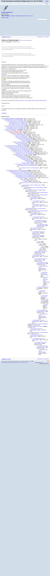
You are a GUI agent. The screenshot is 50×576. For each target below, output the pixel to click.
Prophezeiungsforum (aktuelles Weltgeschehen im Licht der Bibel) (13, 362)
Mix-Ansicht (46, 36)
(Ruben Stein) (30, 15)
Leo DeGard (7, 15)
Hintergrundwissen (20, 155)
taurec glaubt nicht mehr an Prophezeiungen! (13, 118)
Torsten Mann (12, 15)
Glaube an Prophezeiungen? (11, 129)
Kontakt (26, 362)
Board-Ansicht (40, 36)
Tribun (2, 15)
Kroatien (22, 178)
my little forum (46, 363)
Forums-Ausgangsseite (7, 12)
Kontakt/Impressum (4, 13)
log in (47, 0)
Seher (36, 239)
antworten (4, 113)
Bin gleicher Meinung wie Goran (35, 326)
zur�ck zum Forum (6, 37)
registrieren (47, 1)
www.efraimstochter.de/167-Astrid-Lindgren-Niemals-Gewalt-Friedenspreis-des (29, 100)
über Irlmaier (24, 15)
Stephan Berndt (19, 15)
